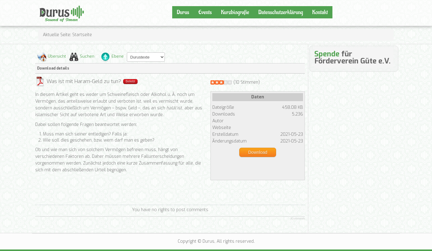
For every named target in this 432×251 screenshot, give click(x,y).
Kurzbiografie (235, 12)
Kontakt (320, 12)
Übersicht (57, 56)
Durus (46, 5)
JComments (297, 218)
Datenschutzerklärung (280, 12)
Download (257, 152)
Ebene (118, 56)
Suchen (87, 56)
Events (205, 12)
